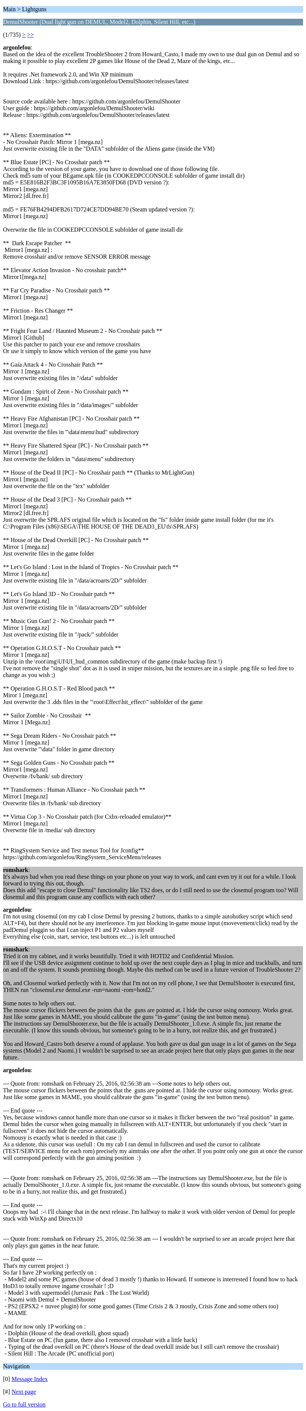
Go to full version (24, 1404)
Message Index (30, 1379)
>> (30, 34)
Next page (24, 1392)
